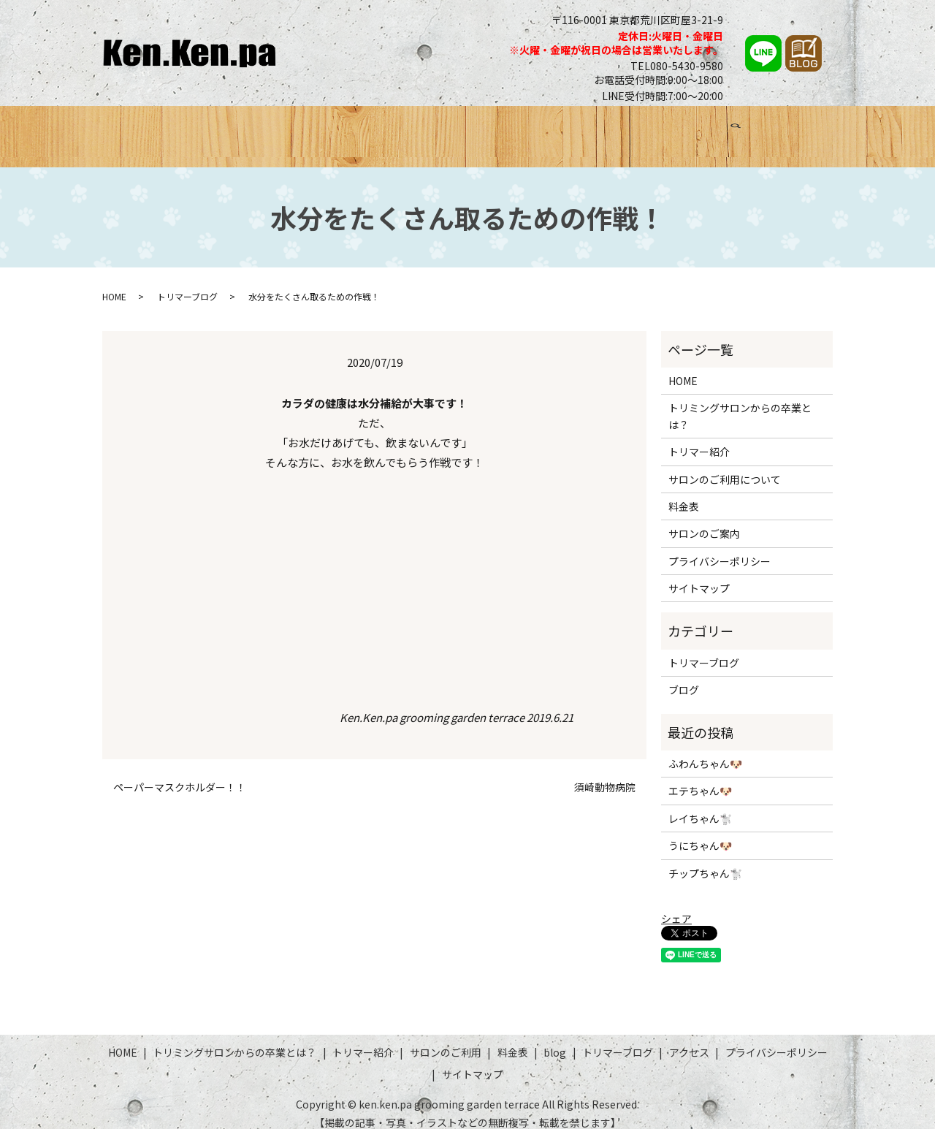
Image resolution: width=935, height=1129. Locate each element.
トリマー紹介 (407, 129)
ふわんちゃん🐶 (705, 750)
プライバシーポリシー (719, 547)
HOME (139, 129)
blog (554, 1039)
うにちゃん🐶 (700, 832)
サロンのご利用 (497, 129)
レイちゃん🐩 (700, 804)
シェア (676, 904)
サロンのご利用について (724, 465)
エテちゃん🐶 (700, 777)
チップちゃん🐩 (705, 859)
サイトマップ (699, 575)
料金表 (569, 129)
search (816, 131)
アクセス (768, 129)
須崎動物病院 (605, 774)
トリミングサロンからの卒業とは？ (264, 129)
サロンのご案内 (704, 520)
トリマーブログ (689, 129)
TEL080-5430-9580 (676, 65)
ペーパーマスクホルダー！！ (179, 774)
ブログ (618, 129)
